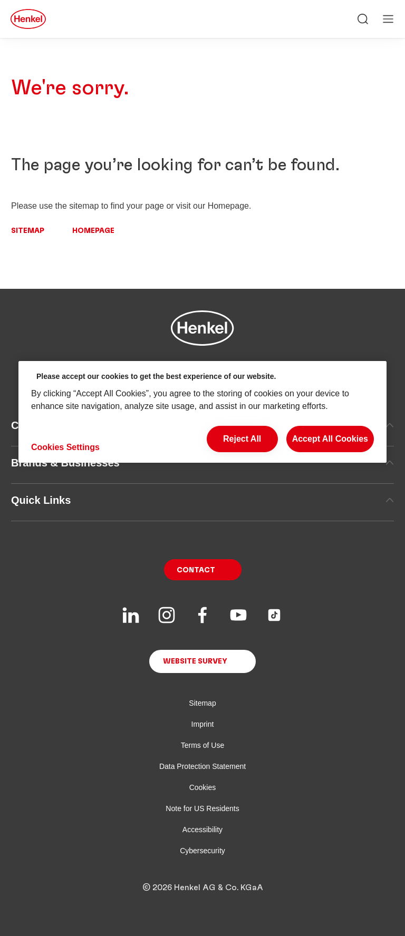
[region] (202, 412)
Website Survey (195, 661)
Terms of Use (202, 745)
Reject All (242, 438)
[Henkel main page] (28, 19)
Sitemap (27, 231)
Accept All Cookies (330, 438)
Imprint (202, 724)
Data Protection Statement (202, 766)
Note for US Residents (202, 808)
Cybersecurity (202, 850)
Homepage (93, 231)
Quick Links (202, 500)
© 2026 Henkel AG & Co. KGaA (202, 887)
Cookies (202, 787)
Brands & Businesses (202, 463)
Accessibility (202, 829)
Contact (196, 570)
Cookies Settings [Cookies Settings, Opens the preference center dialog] (65, 447)
